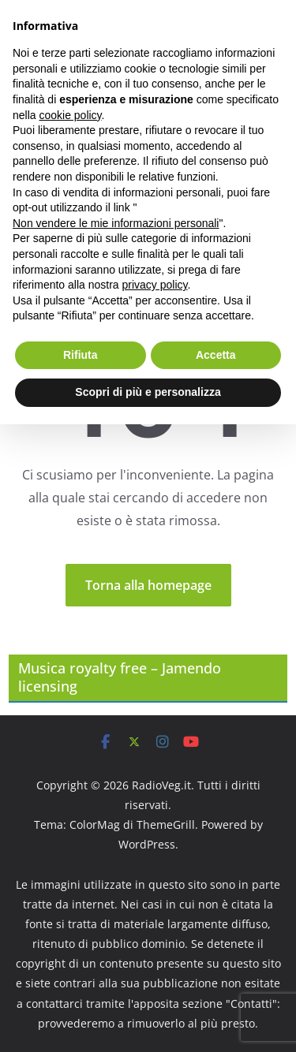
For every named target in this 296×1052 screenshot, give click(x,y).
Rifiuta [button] (80, 355)
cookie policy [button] (70, 115)
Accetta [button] (216, 355)
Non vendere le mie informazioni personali (116, 223)
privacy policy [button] (155, 284)
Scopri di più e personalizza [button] (147, 392)
